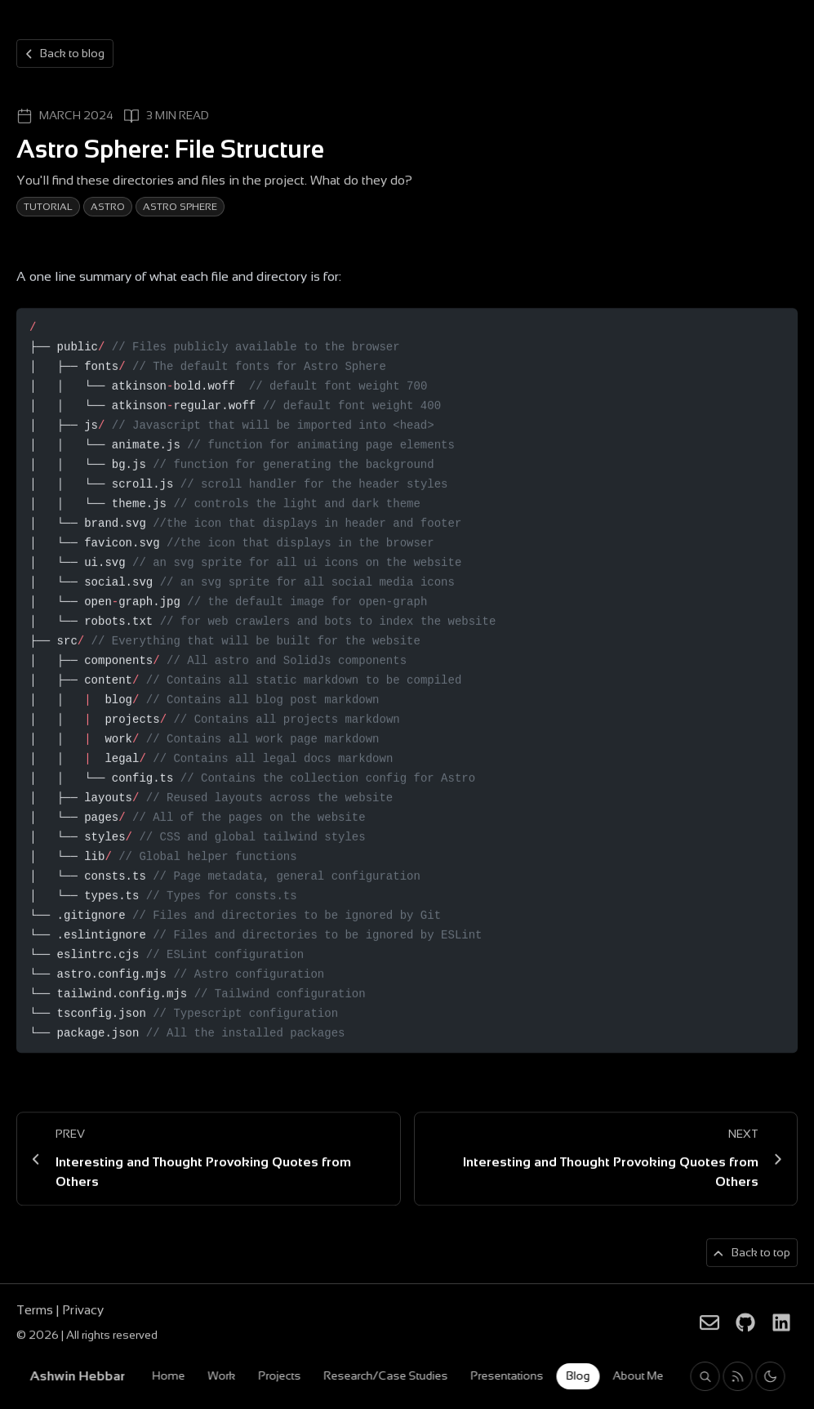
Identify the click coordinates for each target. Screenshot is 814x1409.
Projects (279, 1375)
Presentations (506, 1375)
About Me (637, 1375)
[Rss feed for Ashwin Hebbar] (737, 1376)
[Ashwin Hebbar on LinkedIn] (781, 1323)
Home (168, 1375)
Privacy (83, 1311)
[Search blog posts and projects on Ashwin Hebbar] (704, 1376)
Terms (36, 1311)
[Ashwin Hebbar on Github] (745, 1323)
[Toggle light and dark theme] (770, 1376)
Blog (577, 1375)
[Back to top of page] (752, 1254)
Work (221, 1375)
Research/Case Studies (385, 1375)
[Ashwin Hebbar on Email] (709, 1323)
